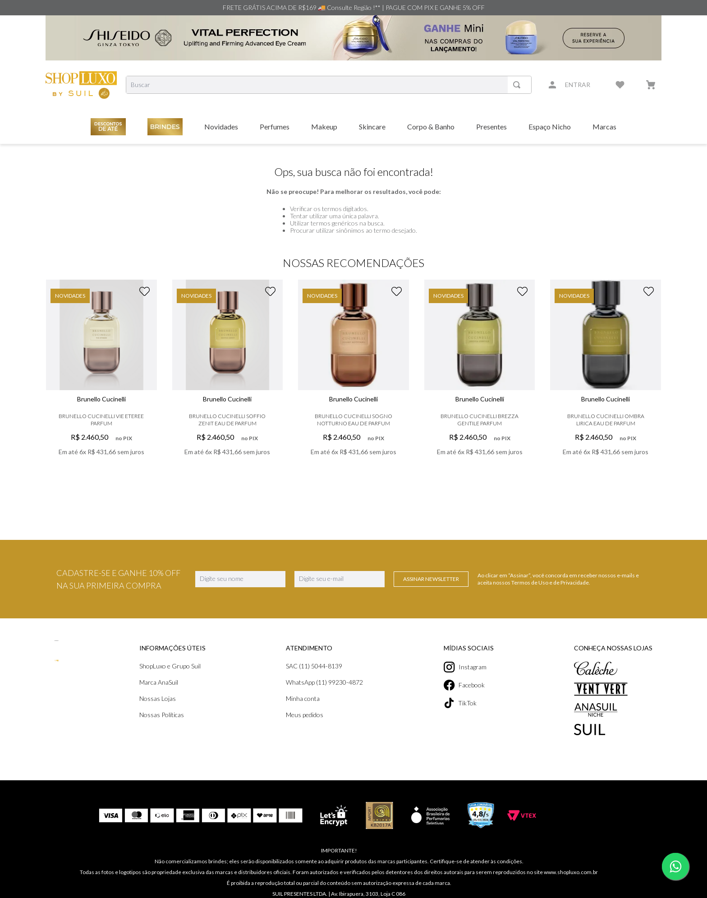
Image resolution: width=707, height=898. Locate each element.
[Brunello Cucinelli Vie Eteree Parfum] (101, 381)
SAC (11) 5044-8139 (314, 666)
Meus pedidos (304, 714)
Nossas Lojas (157, 698)
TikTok (460, 703)
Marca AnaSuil (158, 682)
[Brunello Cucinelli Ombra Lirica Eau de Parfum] (605, 381)
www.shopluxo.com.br (571, 866)
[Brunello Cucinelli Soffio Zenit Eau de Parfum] (228, 381)
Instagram (465, 667)
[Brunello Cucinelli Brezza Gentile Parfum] (480, 381)
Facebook (464, 685)
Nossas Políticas (161, 714)
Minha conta (303, 698)
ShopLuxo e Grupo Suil (170, 666)
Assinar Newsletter (431, 579)
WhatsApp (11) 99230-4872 (324, 682)
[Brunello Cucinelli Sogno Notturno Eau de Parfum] (353, 381)
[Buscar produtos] (518, 84)
